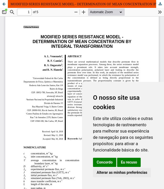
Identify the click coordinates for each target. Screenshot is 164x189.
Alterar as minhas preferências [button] (122, 172)
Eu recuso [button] (129, 162)
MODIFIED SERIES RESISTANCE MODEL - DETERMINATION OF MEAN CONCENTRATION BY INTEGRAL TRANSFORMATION (87, 4)
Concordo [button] (105, 162)
